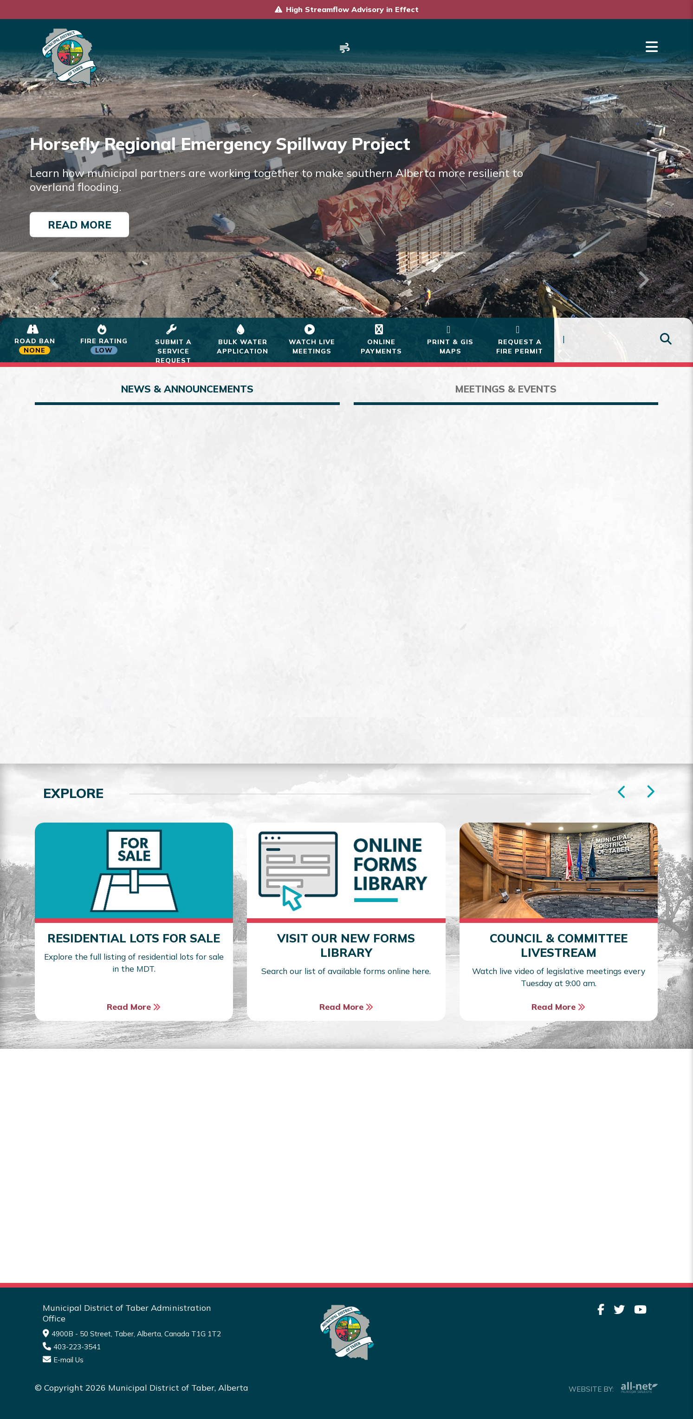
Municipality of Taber (68, 56)
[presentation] (650, 792)
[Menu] (651, 46)
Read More (79, 224)
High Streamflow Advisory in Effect (352, 9)
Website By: (613, 1387)
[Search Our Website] (623, 340)
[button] (52, 267)
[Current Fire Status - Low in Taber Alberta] (103, 340)
